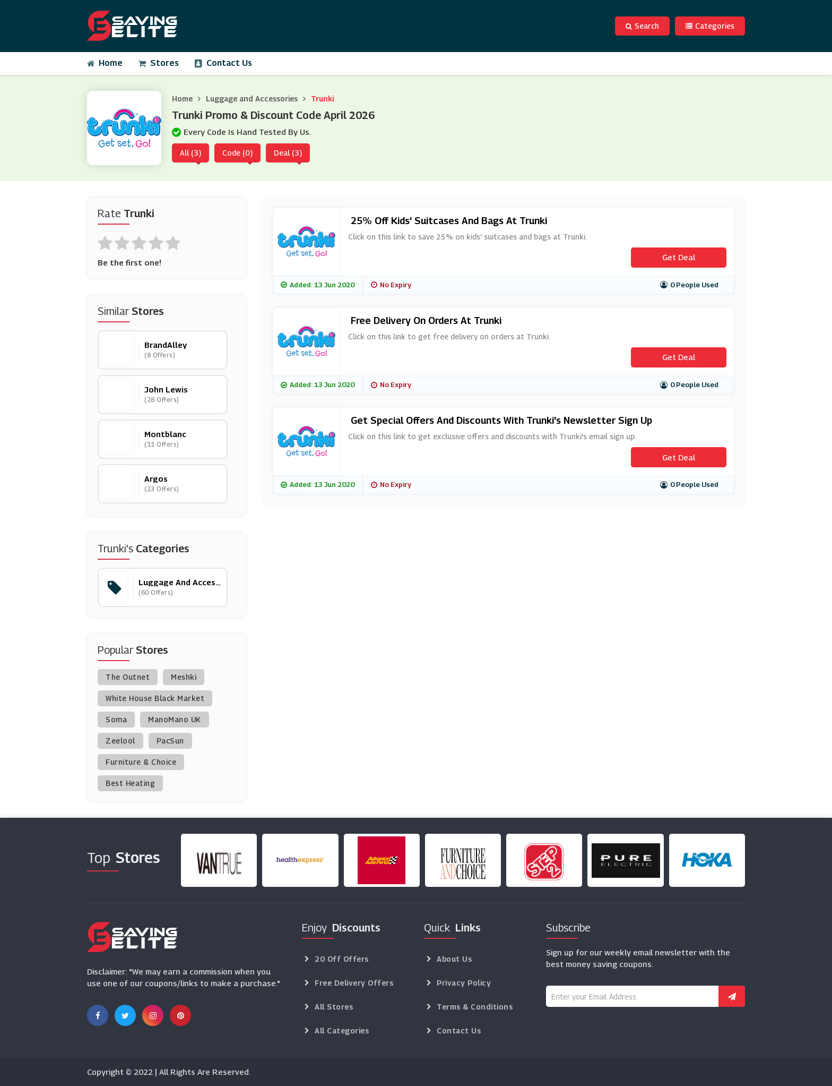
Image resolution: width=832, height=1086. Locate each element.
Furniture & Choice (141, 761)
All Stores (334, 1006)
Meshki (183, 676)
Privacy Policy (464, 982)
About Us (454, 958)
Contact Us (223, 63)
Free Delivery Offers (354, 982)
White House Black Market (155, 698)
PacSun (170, 740)
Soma (116, 719)
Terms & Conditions (475, 1006)
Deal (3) (288, 152)
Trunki (322, 98)
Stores (158, 63)
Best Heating (130, 783)
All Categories (342, 1030)
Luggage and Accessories (252, 98)
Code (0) (237, 152)
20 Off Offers (342, 958)
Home (105, 63)
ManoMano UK (174, 719)
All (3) (190, 152)
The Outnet (128, 676)
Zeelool (120, 740)
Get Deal (678, 257)
